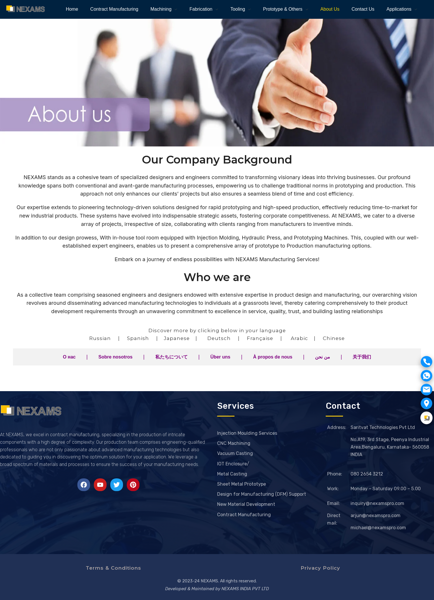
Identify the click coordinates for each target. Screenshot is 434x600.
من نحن (322, 356)
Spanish (138, 338)
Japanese (177, 338)
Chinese (334, 338)
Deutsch (219, 338)
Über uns (220, 356)
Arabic (299, 338)
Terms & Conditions (113, 568)
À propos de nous (272, 356)
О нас (69, 356)
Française (260, 338)
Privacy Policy (320, 568)
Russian (100, 338)
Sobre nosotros (115, 356)
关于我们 (362, 356)
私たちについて (171, 356)
